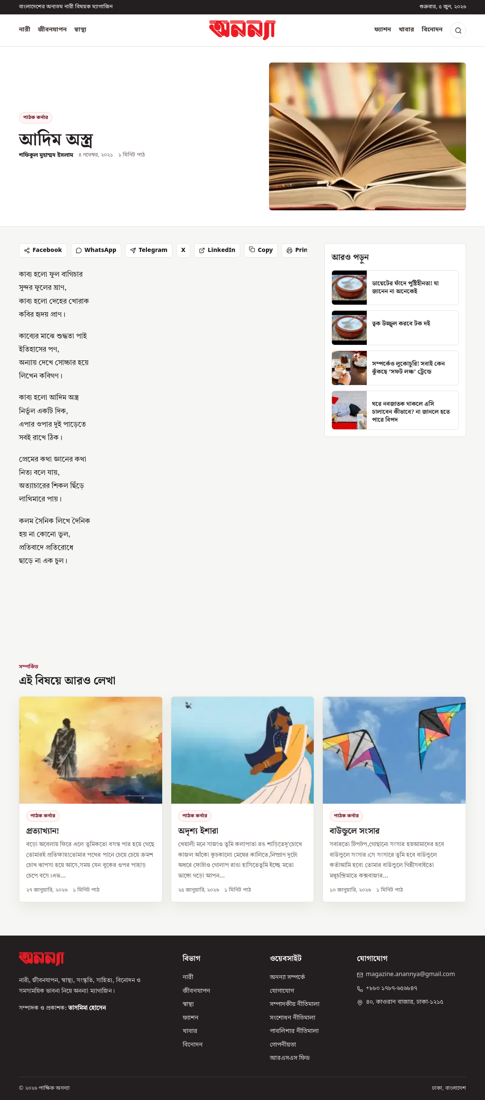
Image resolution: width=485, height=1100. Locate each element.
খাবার (406, 30)
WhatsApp (96, 250)
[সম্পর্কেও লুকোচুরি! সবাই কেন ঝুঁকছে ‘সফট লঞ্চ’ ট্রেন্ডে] (395, 367)
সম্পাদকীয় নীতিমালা (294, 1004)
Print (298, 250)
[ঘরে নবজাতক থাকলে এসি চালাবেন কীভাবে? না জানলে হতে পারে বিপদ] (395, 410)
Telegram (148, 250)
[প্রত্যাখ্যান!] (91, 799)
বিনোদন (432, 30)
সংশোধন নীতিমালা (292, 1018)
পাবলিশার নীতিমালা (294, 1031)
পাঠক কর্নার (35, 117)
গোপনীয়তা (283, 1045)
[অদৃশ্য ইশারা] (242, 799)
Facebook (43, 250)
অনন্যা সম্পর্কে (287, 977)
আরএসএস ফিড (290, 1058)
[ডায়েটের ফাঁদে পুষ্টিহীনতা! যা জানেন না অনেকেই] (395, 287)
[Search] (458, 30)
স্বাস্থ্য (80, 30)
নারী (24, 30)
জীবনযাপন (52, 30)
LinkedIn (217, 250)
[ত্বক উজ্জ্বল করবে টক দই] (395, 327)
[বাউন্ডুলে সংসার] (394, 799)
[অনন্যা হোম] (242, 30)
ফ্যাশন (382, 30)
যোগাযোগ (282, 991)
